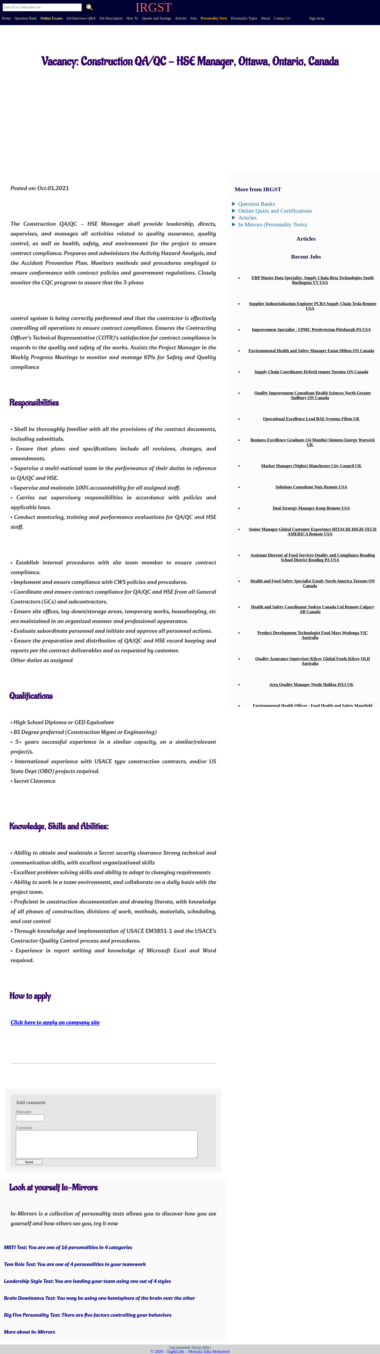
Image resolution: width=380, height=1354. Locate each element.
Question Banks (256, 203)
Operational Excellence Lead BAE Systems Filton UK (311, 419)
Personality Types (244, 18)
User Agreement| (180, 1347)
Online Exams (51, 18)
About (265, 18)
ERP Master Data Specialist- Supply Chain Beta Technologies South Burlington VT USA (312, 280)
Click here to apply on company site (55, 1023)
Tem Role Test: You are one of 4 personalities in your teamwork (75, 1264)
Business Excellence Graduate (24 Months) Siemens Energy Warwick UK (312, 442)
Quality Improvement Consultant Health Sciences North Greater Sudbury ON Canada (312, 395)
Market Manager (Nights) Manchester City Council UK (311, 466)
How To (132, 18)
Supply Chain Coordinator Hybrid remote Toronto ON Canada (311, 372)
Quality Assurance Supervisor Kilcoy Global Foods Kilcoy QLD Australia (312, 661)
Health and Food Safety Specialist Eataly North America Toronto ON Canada (312, 583)
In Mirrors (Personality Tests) (272, 224)
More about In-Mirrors (29, 1332)
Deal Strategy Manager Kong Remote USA (311, 508)
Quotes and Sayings (156, 18)
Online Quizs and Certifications (275, 210)
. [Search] (89, 7)
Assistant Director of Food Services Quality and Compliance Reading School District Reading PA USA (312, 557)
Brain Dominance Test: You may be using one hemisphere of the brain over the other (99, 1298)
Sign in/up (316, 18)
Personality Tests (214, 18)
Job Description (110, 18)
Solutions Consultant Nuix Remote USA (311, 487)
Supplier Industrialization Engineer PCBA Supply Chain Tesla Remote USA (312, 306)
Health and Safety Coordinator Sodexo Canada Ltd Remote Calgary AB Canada (312, 609)
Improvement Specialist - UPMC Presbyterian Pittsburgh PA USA (311, 329)
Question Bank (26, 18)
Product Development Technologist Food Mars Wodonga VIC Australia (312, 635)
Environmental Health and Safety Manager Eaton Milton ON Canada (311, 350)
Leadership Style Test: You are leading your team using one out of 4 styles (87, 1281)
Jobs (193, 18)
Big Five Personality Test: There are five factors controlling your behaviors (88, 1315)
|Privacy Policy (201, 1347)
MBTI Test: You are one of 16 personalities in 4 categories (68, 1247)
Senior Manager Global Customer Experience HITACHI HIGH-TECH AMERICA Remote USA (313, 531)
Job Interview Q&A (81, 18)
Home (6, 18)
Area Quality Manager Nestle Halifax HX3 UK (311, 684)
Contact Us (282, 18)
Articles (181, 18)
